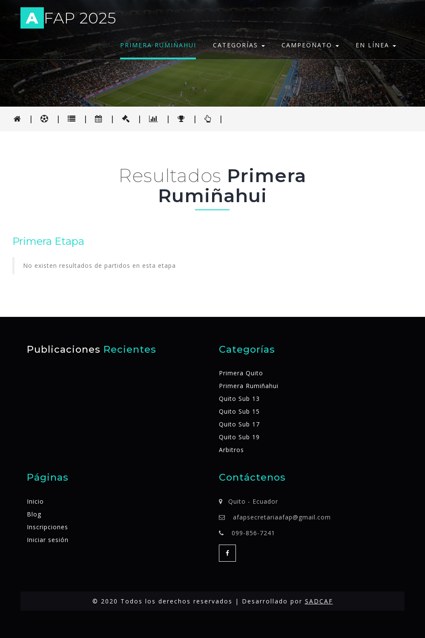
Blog (34, 514)
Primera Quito (241, 373)
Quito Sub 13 (239, 398)
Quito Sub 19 (239, 437)
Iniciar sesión (48, 540)
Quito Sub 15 (239, 411)
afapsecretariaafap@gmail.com (282, 517)
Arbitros (231, 450)
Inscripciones (47, 527)
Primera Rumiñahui (158, 45)
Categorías (239, 45)
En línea (376, 45)
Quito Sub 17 (239, 424)
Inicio (35, 501)
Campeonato (310, 45)
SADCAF (319, 601)
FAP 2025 (68, 19)
